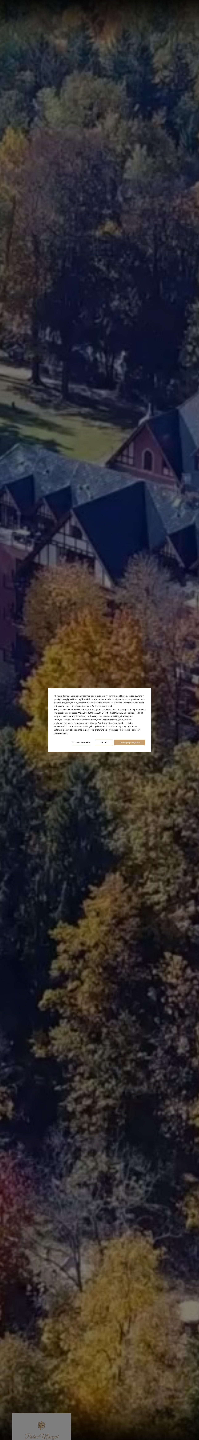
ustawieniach (60, 732)
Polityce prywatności (102, 705)
